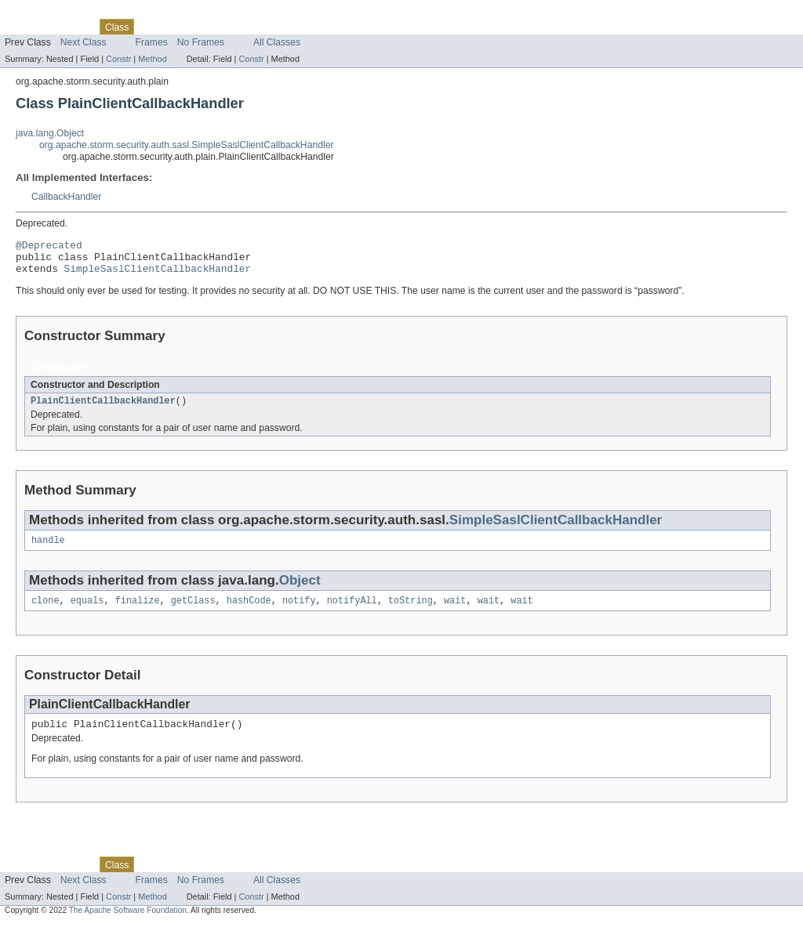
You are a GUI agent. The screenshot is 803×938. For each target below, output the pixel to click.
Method (152, 58)
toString (410, 612)
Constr (118, 58)
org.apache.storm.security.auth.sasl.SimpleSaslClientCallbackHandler (186, 144)
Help (299, 26)
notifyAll (352, 612)
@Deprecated (49, 247)
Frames (152, 42)
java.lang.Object (50, 133)
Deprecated (223, 26)
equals (87, 612)
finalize (137, 612)
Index (268, 26)
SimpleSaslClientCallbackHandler (158, 275)
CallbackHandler (66, 196)
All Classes (276, 42)
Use (151, 26)
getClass (193, 612)
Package (72, 26)
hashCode (249, 612)
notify (299, 612)
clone (45, 612)
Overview (25, 26)
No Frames (200, 42)
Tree (179, 26)
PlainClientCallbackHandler (103, 409)
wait (455, 612)
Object (300, 590)
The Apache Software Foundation (128, 924)
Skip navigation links (43, 13)
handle (48, 550)
